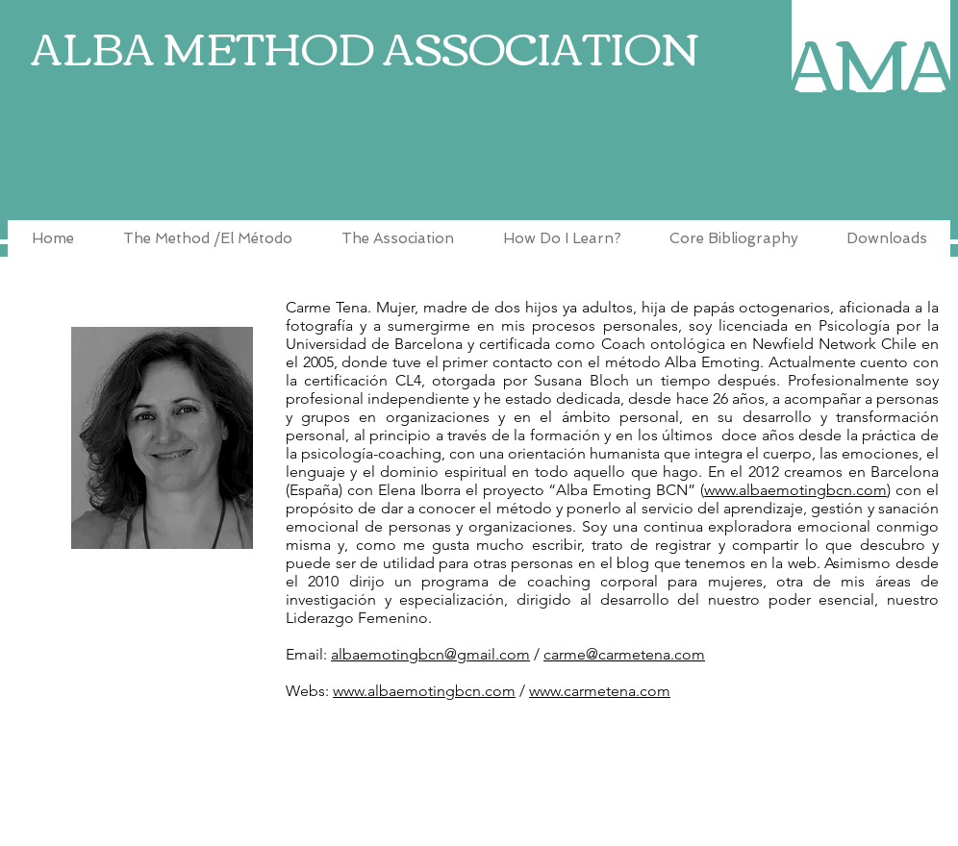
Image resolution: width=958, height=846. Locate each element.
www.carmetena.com (599, 691)
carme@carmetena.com (624, 654)
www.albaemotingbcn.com (795, 490)
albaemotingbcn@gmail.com (430, 654)
